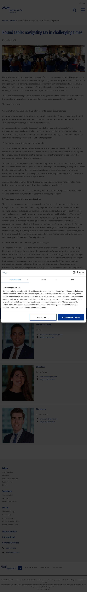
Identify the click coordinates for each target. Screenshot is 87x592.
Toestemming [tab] (15, 279)
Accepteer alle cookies (71, 317)
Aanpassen (43, 317)
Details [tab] (43, 279)
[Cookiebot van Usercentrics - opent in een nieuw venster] (74, 273)
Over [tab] (72, 279)
